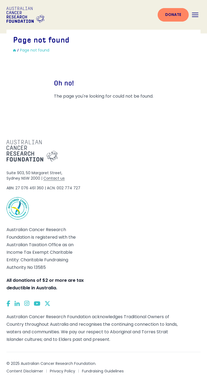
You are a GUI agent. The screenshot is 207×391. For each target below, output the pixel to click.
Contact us (54, 178)
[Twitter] (47, 303)
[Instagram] (26, 303)
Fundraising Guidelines (103, 371)
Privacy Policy (62, 371)
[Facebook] (8, 303)
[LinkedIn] (17, 303)
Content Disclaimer (24, 371)
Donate (173, 14)
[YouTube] (37, 303)
